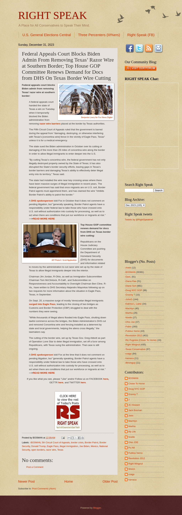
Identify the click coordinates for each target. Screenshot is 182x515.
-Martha (129, 313)
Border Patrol (91, 442)
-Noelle (128, 317)
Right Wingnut (135, 463)
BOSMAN (133, 378)
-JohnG (128, 299)
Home (68, 481)
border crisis (77, 442)
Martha (131, 426)
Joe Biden (84, 446)
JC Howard (134, 405)
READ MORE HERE (44, 218)
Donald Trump (38, 446)
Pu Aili (131, 447)
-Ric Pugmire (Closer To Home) (141, 340)
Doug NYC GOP (136, 389)
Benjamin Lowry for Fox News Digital (97, 117)
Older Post (110, 481)
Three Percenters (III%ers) (99, 35)
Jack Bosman (135, 410)
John (130, 415)
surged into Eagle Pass (42, 304)
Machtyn (132, 421)
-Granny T (130, 294)
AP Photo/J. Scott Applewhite (64, 260)
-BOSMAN (35, 442)
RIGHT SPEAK (52, 15)
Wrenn (131, 469)
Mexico (94, 446)
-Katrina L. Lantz (133, 303)
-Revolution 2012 (133, 335)
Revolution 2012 (136, 458)
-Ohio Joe (130, 322)
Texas (60, 449)
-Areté (128, 267)
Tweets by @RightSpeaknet (139, 219)
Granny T (133, 394)
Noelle (131, 437)
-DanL (128, 276)
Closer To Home (136, 383)
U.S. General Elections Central (46, 35)
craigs (131, 474)
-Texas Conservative (135, 349)
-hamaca (129, 358)
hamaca (132, 479)
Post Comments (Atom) (44, 488)
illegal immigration (69, 446)
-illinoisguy (130, 362)
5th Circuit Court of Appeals (56, 442)
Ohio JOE (133, 442)
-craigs (128, 353)
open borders (38, 449)
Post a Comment (34, 467)
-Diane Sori (130, 285)
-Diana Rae (130, 281)
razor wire (51, 449)
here (105, 379)
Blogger (97, 507)
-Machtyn (129, 308)
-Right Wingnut (132, 344)
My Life (132, 431)
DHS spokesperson (42, 200)
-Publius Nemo (132, 331)
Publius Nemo (135, 453)
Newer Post (26, 481)
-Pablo (128, 326)
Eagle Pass (52, 446)
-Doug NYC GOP (133, 290)
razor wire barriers (50, 123)
